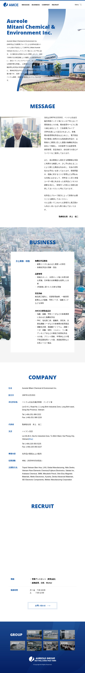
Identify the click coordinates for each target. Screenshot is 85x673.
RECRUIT (55, 5)
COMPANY (46, 5)
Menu (78, 5)
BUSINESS (36, 5)
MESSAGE (26, 5)
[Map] (31, 439)
